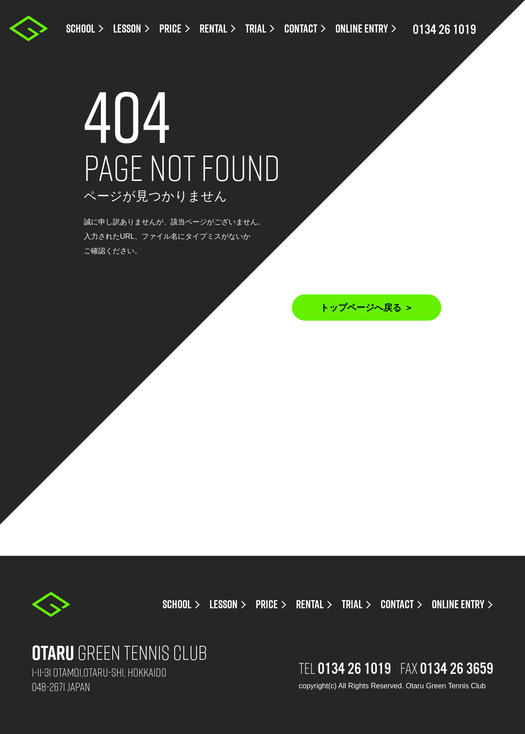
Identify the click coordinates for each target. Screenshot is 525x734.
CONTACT (300, 28)
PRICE (170, 28)
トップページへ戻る (360, 308)
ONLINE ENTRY (361, 28)
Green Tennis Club (119, 652)
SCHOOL (80, 28)
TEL (345, 667)
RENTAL (213, 28)
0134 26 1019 (444, 29)
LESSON (127, 28)
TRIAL (255, 28)
